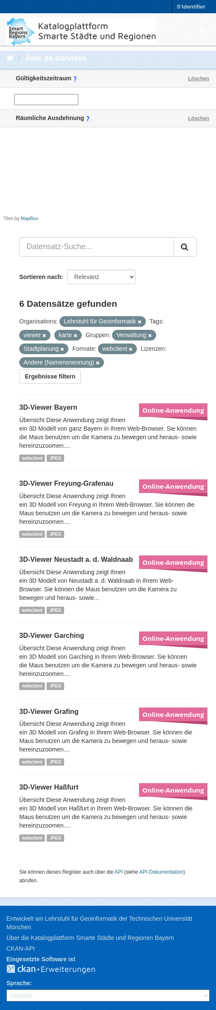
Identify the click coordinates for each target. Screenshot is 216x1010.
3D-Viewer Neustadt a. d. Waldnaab (76, 559)
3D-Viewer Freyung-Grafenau (66, 483)
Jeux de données (55, 58)
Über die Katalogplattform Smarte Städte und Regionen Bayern (90, 937)
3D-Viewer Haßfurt (48, 787)
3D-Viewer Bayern (48, 407)
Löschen (198, 79)
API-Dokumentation (161, 872)
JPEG (56, 458)
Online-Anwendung (173, 410)
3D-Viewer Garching (51, 635)
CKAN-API (20, 948)
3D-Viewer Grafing (48, 711)
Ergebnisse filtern (50, 376)
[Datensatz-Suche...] (96, 247)
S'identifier (191, 6)
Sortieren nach (40, 276)
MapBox (29, 218)
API (119, 872)
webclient (32, 458)
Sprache (18, 983)
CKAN (57, 969)
